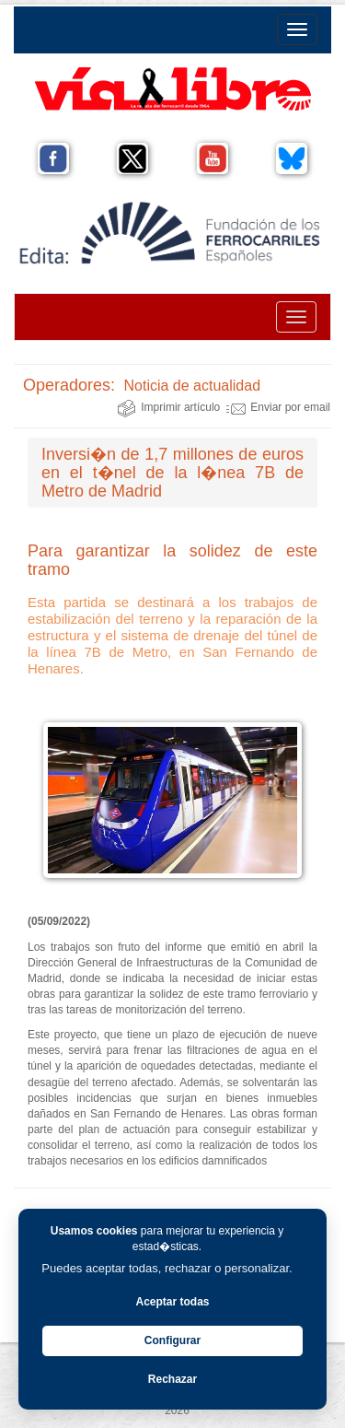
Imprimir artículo (168, 407)
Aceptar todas (172, 1301)
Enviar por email (278, 407)
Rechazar (172, 1379)
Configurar (172, 1340)
